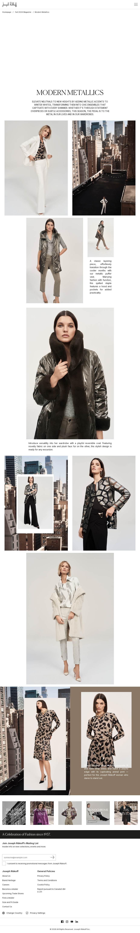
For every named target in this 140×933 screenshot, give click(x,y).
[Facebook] (62, 921)
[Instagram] (67, 921)
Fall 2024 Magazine (23, 12)
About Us (6, 876)
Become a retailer (10, 889)
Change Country (14, 913)
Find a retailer (8, 898)
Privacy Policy (43, 876)
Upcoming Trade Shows (13, 893)
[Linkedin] (77, 921)
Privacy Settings (37, 913)
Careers (5, 885)
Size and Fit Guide (10, 902)
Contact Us (7, 906)
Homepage (6, 12)
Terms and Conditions (47, 880)
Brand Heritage (9, 880)
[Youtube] (72, 921)
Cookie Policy (43, 885)
